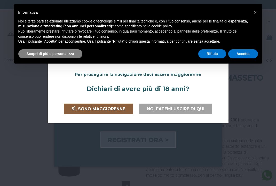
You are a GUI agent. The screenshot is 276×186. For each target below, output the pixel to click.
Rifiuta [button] (212, 54)
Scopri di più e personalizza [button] (50, 54)
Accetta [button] (243, 54)
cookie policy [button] (161, 26)
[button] (255, 12)
